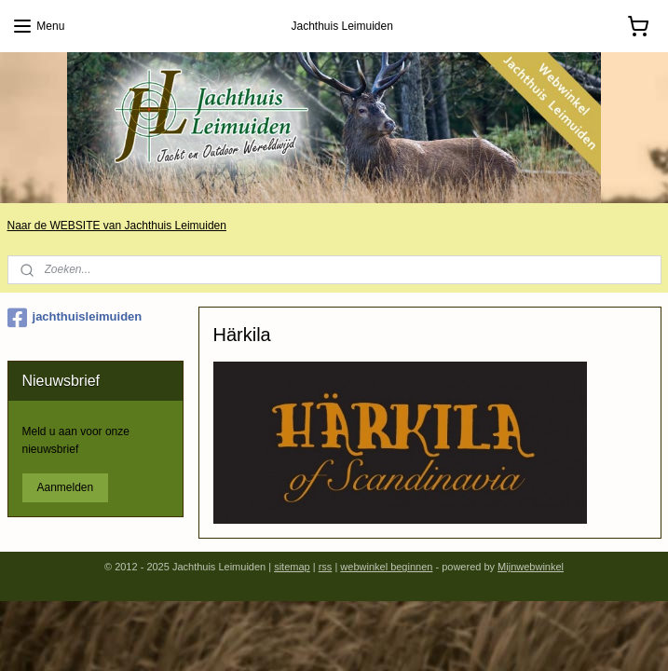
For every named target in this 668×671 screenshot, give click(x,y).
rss (326, 566)
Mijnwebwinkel (531, 566)
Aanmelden (65, 487)
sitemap (292, 566)
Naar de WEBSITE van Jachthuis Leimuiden (116, 225)
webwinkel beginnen (386, 566)
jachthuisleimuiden (75, 318)
